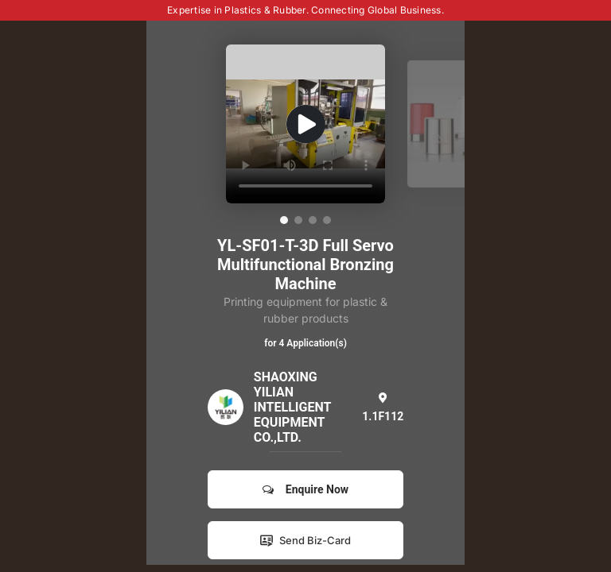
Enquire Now (305, 489)
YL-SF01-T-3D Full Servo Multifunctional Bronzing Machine (305, 264)
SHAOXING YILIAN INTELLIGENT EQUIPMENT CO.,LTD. (292, 407)
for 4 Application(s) (305, 343)
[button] (284, 220)
